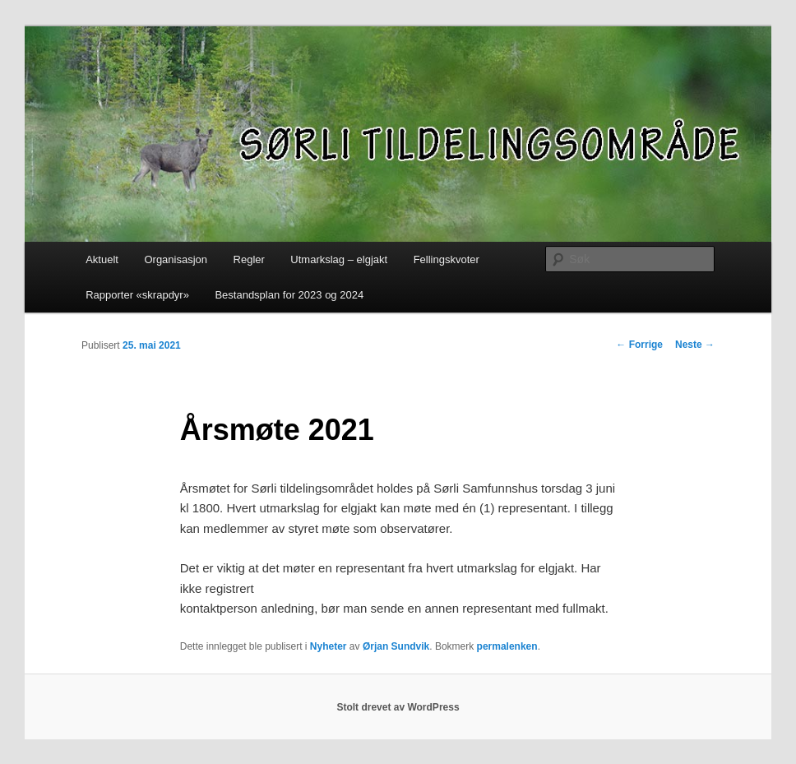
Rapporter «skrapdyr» (137, 295)
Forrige (639, 344)
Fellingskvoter (446, 259)
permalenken (507, 646)
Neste (695, 344)
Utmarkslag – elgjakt (338, 259)
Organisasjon (175, 259)
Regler (249, 259)
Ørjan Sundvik (396, 646)
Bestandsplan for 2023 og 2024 (289, 295)
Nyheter (328, 646)
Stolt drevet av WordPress (397, 707)
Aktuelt (102, 259)
